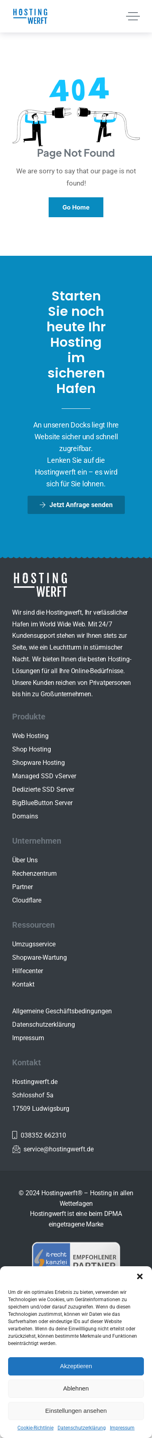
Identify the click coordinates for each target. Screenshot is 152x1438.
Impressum (122, 1428)
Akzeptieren (76, 1365)
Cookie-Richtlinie (35, 1428)
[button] (140, 1276)
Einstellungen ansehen (76, 1410)
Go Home (76, 207)
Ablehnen (76, 1388)
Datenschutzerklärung (82, 1428)
